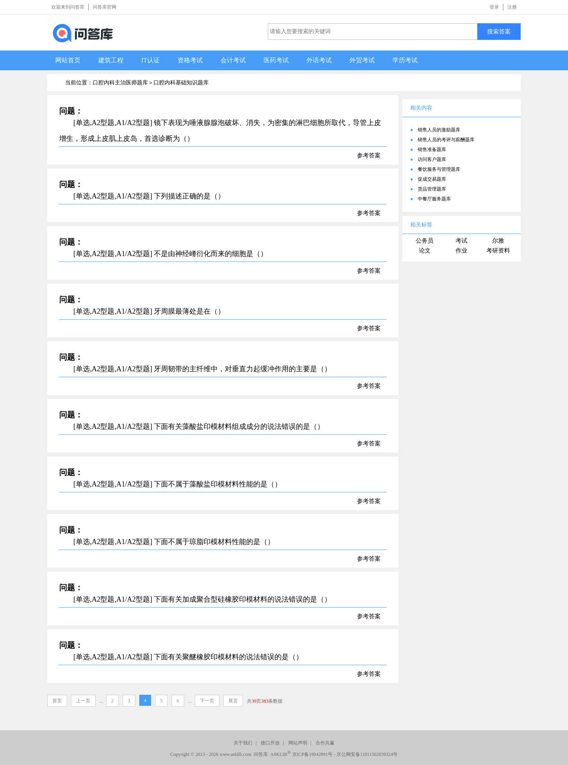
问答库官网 (104, 7)
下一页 (207, 700)
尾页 (233, 700)
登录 (494, 7)
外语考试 (319, 60)
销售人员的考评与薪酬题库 (446, 139)
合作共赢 (325, 743)
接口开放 (270, 743)
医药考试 (276, 60)
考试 (461, 241)
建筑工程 (110, 60)
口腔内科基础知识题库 (181, 83)
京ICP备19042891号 (312, 754)
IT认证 (150, 60)
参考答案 (369, 155)
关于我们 (243, 743)
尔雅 (498, 241)
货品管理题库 (432, 189)
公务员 (424, 241)
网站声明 (297, 743)
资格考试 (190, 60)
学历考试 (405, 60)
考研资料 (498, 250)
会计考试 (233, 60)
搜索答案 (499, 31)
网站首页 (67, 60)
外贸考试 (362, 60)
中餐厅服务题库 (434, 199)
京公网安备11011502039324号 (367, 754)
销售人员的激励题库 (439, 130)
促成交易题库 (432, 179)
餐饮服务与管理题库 (439, 169)
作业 (461, 250)
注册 (512, 7)
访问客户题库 (432, 159)
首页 (57, 700)
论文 (425, 250)
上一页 (83, 700)
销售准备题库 (432, 149)
